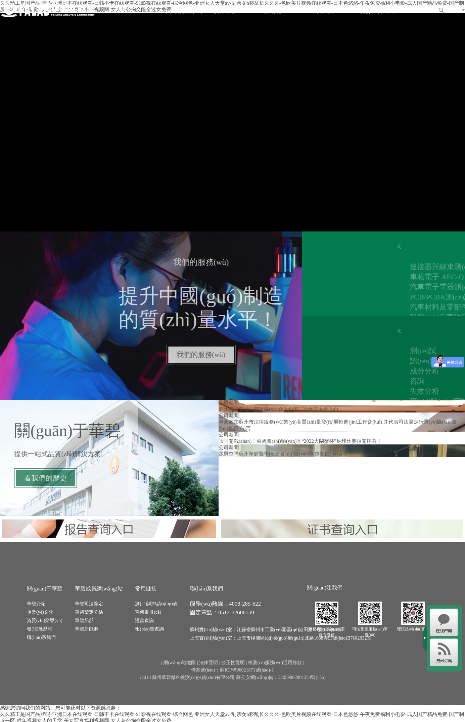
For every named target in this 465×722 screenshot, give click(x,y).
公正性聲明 (233, 662)
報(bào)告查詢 (149, 628)
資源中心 (225, 11)
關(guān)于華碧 (378, 11)
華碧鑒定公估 (89, 612)
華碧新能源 (86, 628)
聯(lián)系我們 (41, 637)
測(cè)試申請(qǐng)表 (156, 603)
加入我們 (322, 11)
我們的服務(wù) (184, 11)
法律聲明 (208, 662)
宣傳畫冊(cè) (148, 612)
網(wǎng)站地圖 (179, 662)
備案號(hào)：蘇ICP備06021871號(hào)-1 (232, 670)
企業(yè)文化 (40, 612)
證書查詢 (144, 620)
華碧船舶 (84, 620)
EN (455, 9)
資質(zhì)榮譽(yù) (44, 620)
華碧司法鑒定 (89, 603)
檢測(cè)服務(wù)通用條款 (275, 662)
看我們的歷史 (37, 478)
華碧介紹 (36, 603)
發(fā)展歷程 (39, 628)
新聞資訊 (273, 11)
